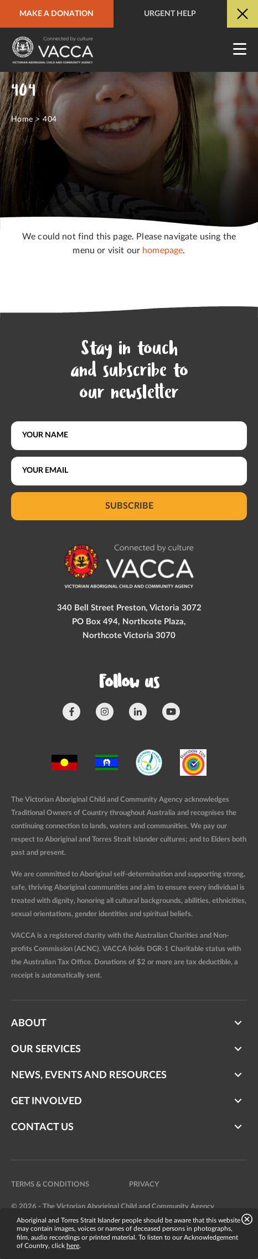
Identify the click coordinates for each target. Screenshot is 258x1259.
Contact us (42, 1127)
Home (22, 119)
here (72, 1245)
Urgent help (170, 14)
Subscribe (129, 505)
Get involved (46, 1101)
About (29, 1023)
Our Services (46, 1049)
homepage (162, 250)
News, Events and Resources (89, 1075)
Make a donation (56, 14)
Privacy (144, 1184)
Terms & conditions (50, 1184)
